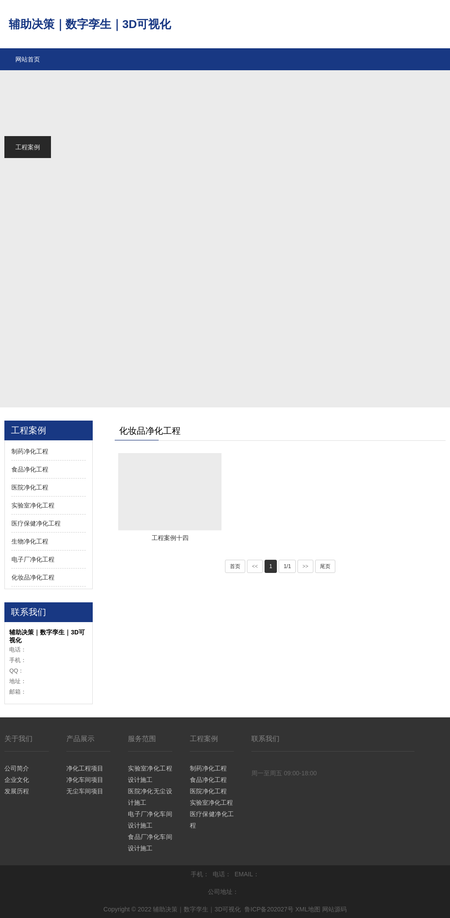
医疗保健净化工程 (36, 523)
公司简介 (16, 768)
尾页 (325, 566)
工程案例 (204, 738)
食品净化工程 (29, 469)
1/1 (287, 566)
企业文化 (16, 779)
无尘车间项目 (84, 791)
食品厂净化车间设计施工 (150, 842)
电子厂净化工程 (32, 559)
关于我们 (18, 738)
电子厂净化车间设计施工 (150, 819)
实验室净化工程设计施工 (150, 774)
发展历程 (16, 791)
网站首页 (27, 59)
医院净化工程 (29, 487)
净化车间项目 (84, 779)
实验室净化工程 (32, 505)
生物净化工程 (29, 541)
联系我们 (265, 738)
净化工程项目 (84, 768)
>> (305, 566)
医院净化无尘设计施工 (150, 797)
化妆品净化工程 (32, 577)
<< (255, 566)
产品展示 (80, 738)
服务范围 (142, 738)
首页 (235, 566)
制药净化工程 (29, 451)
